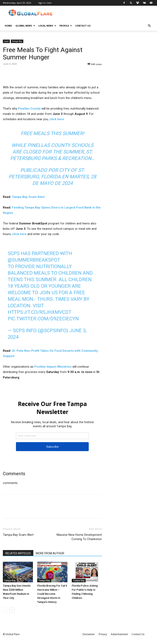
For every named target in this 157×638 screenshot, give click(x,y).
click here (56, 119)
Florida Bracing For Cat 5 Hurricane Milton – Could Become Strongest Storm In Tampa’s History (52, 594)
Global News (25, 25)
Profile (65, 25)
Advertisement (119, 634)
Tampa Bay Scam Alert (28, 197)
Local (6, 41)
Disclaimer (89, 634)
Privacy (103, 634)
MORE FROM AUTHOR (50, 553)
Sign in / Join (45, 2)
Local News (47, 25)
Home (8, 25)
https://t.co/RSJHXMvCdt (39, 312)
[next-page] (12, 610)
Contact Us (83, 25)
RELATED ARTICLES (18, 553)
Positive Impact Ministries (53, 366)
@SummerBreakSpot (34, 260)
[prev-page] (5, 610)
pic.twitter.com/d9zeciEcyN (43, 319)
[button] (149, 26)
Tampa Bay (17, 41)
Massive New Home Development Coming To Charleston (79, 537)
